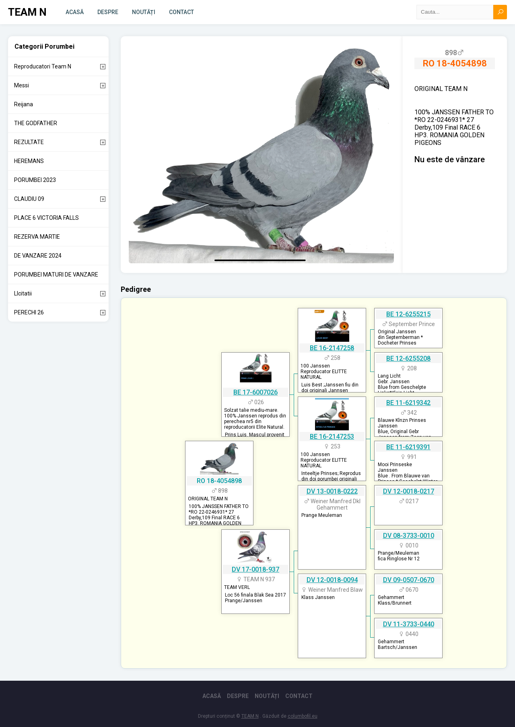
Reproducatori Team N (42, 66)
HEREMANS (29, 161)
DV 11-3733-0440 (408, 624)
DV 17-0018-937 (255, 569)
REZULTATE (29, 142)
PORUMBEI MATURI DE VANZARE (56, 274)
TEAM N (27, 12)
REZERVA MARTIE (37, 236)
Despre (107, 12)
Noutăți (143, 12)
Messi (21, 85)
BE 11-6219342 (408, 403)
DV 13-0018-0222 (332, 491)
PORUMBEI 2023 (35, 180)
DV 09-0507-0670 (408, 580)
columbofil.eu (302, 716)
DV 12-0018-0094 (332, 580)
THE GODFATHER (35, 123)
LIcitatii (23, 293)
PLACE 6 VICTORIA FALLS (46, 218)
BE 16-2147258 (332, 348)
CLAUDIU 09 (29, 199)
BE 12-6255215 (408, 314)
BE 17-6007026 (255, 392)
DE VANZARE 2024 (38, 255)
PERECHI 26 (29, 312)
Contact (181, 12)
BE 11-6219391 (408, 447)
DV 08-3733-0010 (408, 535)
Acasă (75, 12)
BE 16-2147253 (332, 436)
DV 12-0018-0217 (408, 491)
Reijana (23, 104)
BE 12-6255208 (408, 358)
